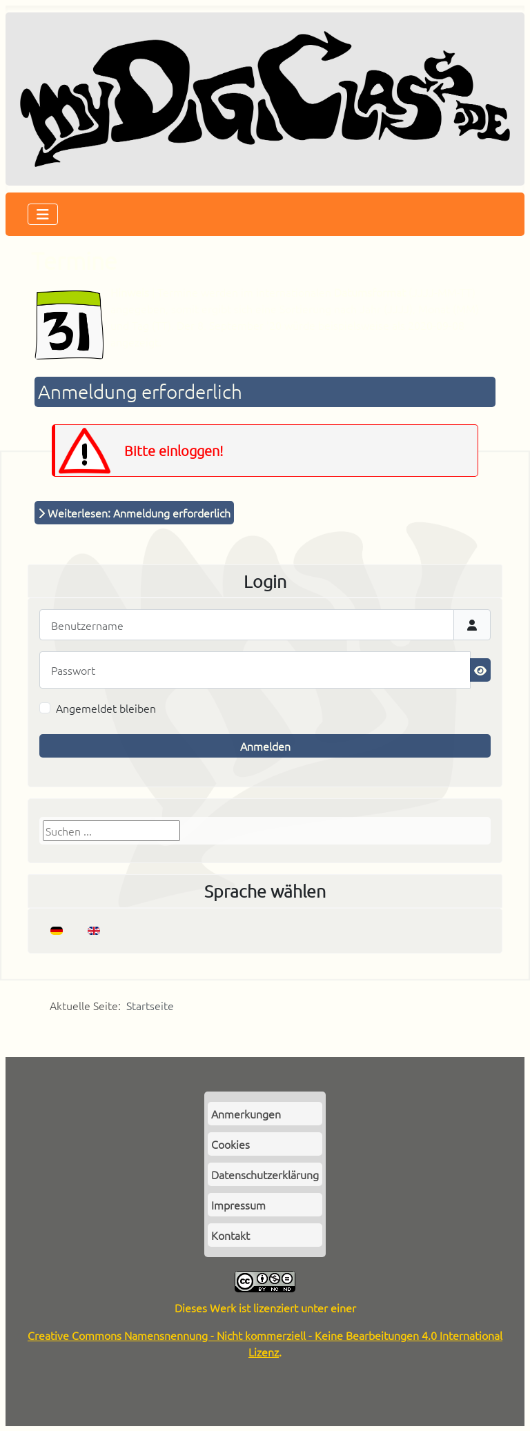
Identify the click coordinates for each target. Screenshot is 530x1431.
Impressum (238, 1204)
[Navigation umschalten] (43, 214)
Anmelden (265, 745)
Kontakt (230, 1235)
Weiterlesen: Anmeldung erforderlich (134, 512)
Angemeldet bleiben (106, 708)
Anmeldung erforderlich (140, 391)
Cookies (230, 1144)
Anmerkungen (246, 1113)
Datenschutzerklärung (265, 1174)
